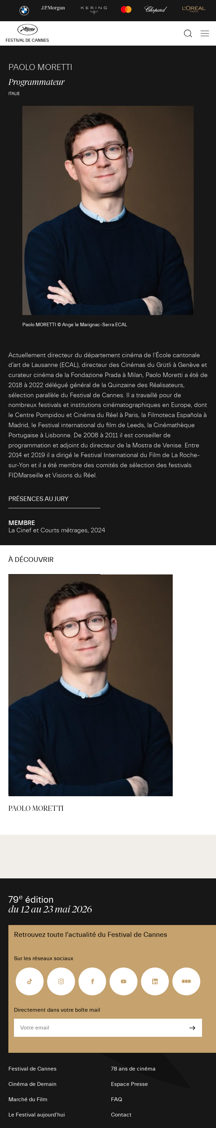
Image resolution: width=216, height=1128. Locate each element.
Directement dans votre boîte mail (57, 1010)
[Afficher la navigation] (204, 33)
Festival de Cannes (32, 1069)
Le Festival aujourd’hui (36, 1115)
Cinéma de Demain (32, 1084)
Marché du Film (27, 1099)
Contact (121, 1115)
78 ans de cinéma (133, 1069)
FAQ (116, 1099)
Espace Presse (129, 1084)
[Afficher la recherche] (188, 33)
